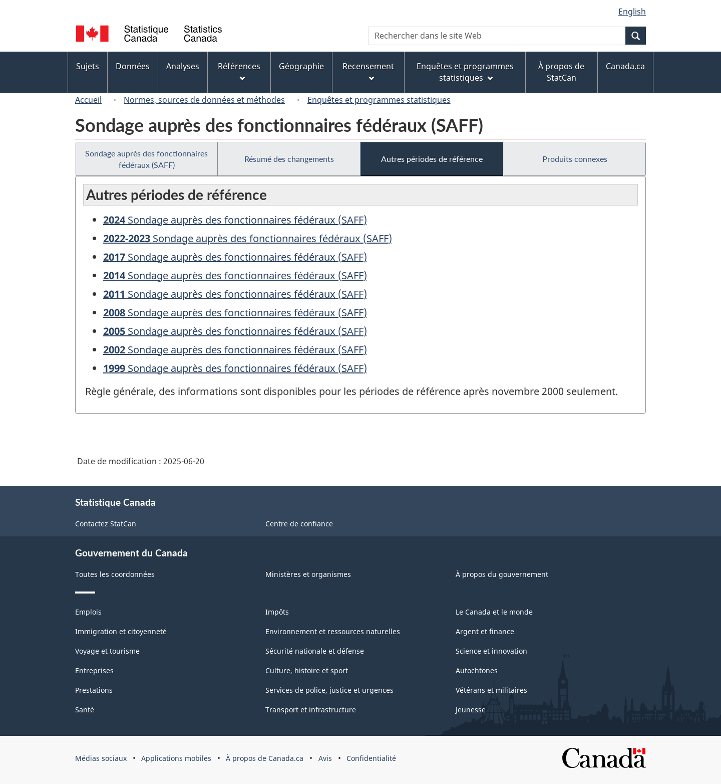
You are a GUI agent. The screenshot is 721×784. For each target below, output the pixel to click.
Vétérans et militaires (491, 690)
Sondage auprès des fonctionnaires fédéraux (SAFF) (146, 158)
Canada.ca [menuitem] (625, 66)
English (632, 11)
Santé (84, 709)
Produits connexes (574, 158)
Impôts (277, 612)
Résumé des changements (289, 158)
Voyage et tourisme (107, 651)
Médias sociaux (101, 758)
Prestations (94, 690)
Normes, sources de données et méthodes (204, 99)
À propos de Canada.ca (264, 758)
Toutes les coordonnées (115, 574)
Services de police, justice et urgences (329, 690)
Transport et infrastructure (310, 709)
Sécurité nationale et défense (314, 651)
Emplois (88, 612)
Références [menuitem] (239, 71)
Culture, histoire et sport (306, 670)
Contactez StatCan (105, 523)
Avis (325, 758)
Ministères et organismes (308, 574)
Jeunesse (471, 709)
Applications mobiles (176, 758)
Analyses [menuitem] (182, 66)
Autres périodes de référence (432, 158)
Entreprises (94, 670)
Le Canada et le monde (494, 612)
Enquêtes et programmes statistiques (379, 99)
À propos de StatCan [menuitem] (561, 72)
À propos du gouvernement (502, 574)
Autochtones (477, 670)
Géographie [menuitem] (301, 66)
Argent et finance (485, 631)
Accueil (88, 99)
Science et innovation (491, 651)
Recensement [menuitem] (368, 71)
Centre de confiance (299, 523)
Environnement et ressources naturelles (332, 631)
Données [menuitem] (133, 66)
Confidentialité (371, 758)
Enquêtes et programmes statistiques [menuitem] (465, 72)
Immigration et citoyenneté (121, 631)
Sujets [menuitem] (87, 66)
